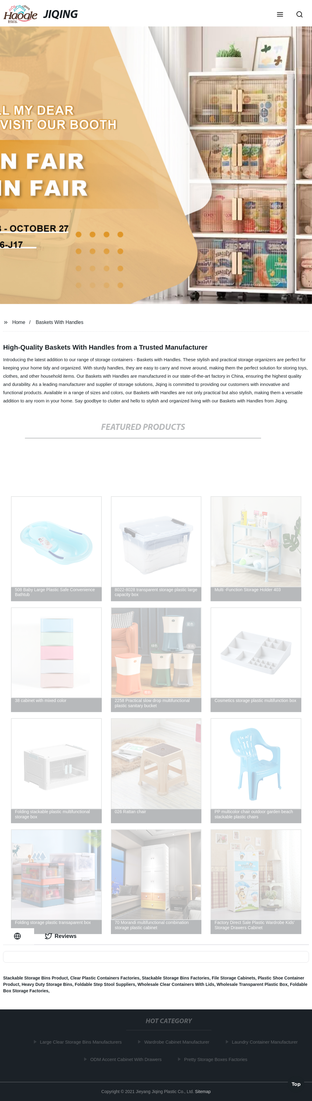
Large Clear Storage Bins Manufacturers (82, 1042)
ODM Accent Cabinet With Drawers (127, 1059)
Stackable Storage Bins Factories (175, 978)
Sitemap (203, 1091)
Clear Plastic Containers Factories (104, 978)
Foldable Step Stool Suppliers (105, 984)
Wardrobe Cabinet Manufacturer (178, 1042)
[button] (280, 15)
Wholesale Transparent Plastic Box (252, 984)
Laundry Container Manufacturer (266, 1042)
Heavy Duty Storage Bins (47, 984)
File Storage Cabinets (233, 978)
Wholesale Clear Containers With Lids (175, 984)
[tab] (18, 936)
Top (296, 1083)
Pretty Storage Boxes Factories (217, 1059)
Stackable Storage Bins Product (35, 978)
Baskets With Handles (59, 322)
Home (18, 322)
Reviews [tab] (60, 936)
